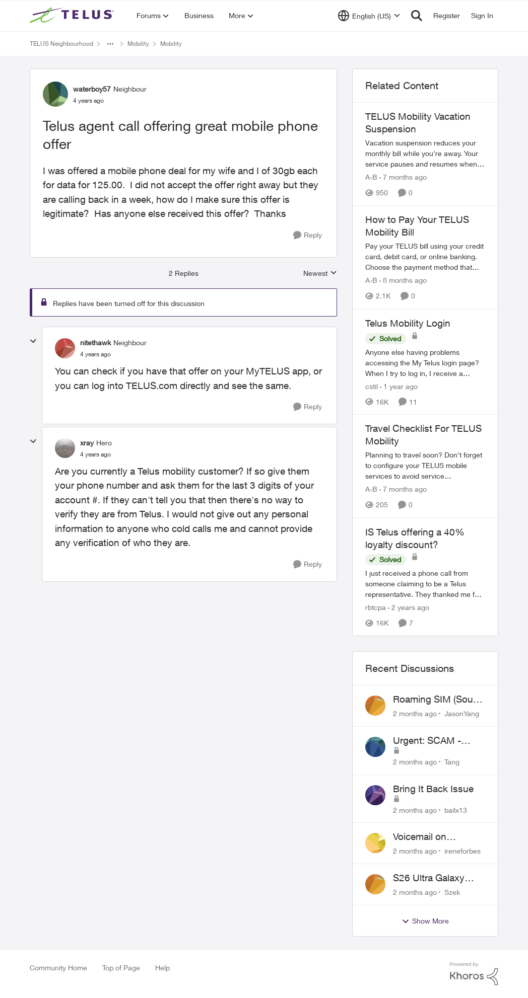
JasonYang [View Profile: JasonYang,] (461, 713)
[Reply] (307, 235)
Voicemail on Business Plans (426, 837)
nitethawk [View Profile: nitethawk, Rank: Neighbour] (95, 342)
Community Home (58, 967)
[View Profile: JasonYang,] (375, 706)
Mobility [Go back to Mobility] (138, 43)
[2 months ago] (415, 713)
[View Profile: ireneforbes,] (375, 843)
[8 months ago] (403, 280)
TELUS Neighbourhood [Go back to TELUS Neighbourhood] (61, 43)
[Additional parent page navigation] (110, 44)
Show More (425, 921)
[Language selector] (369, 16)
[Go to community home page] (73, 16)
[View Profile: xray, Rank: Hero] (65, 448)
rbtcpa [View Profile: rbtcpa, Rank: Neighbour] (375, 607)
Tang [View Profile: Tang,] (451, 761)
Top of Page (121, 967)
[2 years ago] (408, 607)
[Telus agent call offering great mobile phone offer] (95, 354)
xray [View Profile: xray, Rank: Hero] (87, 442)
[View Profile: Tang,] (375, 747)
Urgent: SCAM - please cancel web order (432, 741)
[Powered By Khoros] (474, 973)
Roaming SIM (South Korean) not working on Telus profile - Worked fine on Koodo (437, 700)
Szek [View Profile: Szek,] (452, 892)
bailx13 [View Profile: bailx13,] (455, 809)
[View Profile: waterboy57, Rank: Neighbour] (55, 94)
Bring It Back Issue (433, 788)
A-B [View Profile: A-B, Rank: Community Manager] (371, 177)
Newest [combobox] (320, 273)
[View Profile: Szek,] (375, 884)
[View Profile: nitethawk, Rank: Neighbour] (65, 348)
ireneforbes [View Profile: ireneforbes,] (462, 851)
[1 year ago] (399, 385)
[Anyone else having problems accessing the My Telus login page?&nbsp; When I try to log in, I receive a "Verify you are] (425, 362)
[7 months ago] (403, 177)
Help (162, 967)
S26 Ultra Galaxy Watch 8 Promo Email (439, 878)
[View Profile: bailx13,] (375, 795)
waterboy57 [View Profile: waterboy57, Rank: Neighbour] (92, 89)
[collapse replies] (33, 341)
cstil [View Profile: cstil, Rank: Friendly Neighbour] (371, 385)
